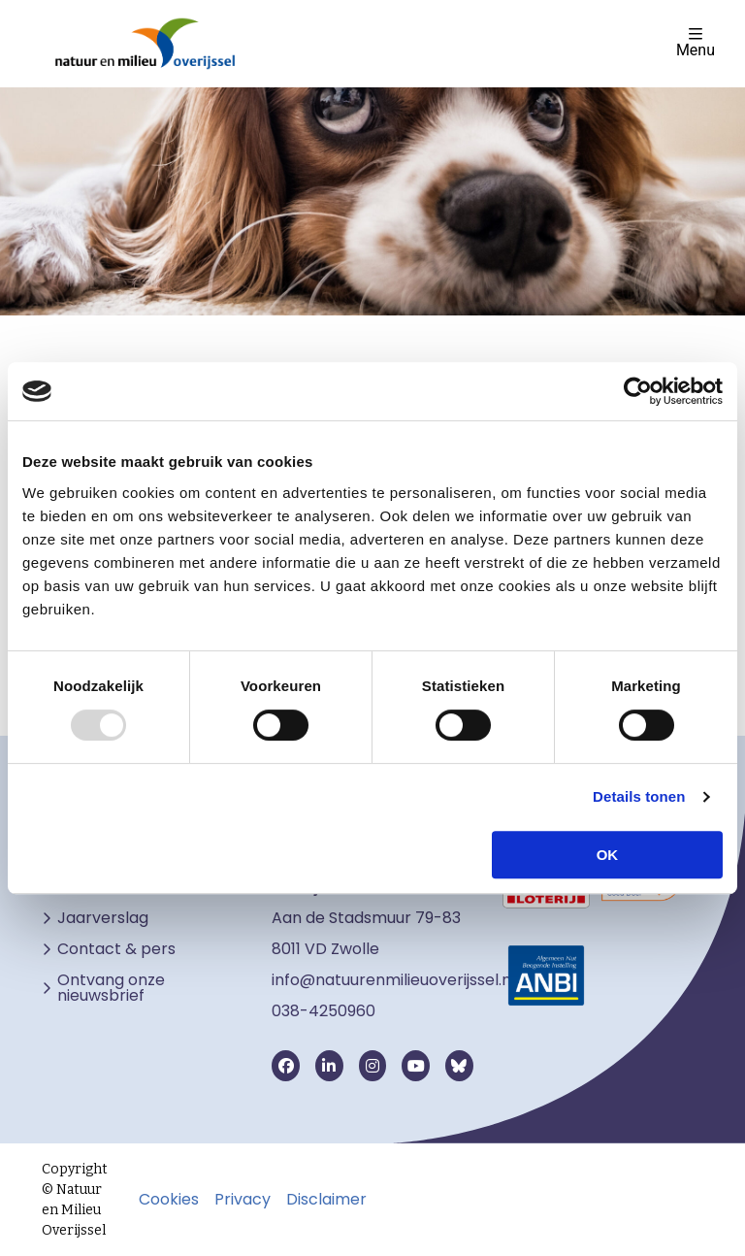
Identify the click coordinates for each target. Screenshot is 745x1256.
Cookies (169, 1199)
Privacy (242, 1199)
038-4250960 (323, 1011)
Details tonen (639, 796)
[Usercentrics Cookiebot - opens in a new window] (638, 391)
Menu (695, 42)
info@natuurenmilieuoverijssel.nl (393, 980)
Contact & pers (116, 949)
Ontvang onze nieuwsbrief (111, 988)
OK (608, 854)
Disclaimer (326, 1199)
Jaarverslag (102, 918)
